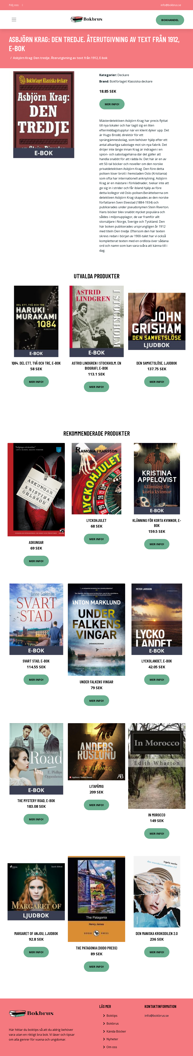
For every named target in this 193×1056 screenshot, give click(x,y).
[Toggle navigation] (14, 19)
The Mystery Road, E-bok (36, 800)
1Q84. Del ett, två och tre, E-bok (36, 363)
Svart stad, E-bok (36, 661)
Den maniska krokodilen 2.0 (157, 933)
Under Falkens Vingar (96, 681)
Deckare (123, 75)
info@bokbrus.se (171, 5)
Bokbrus (112, 1023)
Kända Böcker (116, 1031)
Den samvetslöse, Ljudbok (156, 363)
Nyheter (112, 1039)
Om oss (111, 1047)
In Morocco (156, 814)
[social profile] (23, 5)
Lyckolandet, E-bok (157, 661)
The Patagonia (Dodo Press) (96, 947)
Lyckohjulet (96, 520)
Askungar (36, 542)
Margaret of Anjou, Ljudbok (36, 933)
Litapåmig (96, 786)
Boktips (111, 1016)
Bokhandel (170, 20)
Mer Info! (112, 104)
